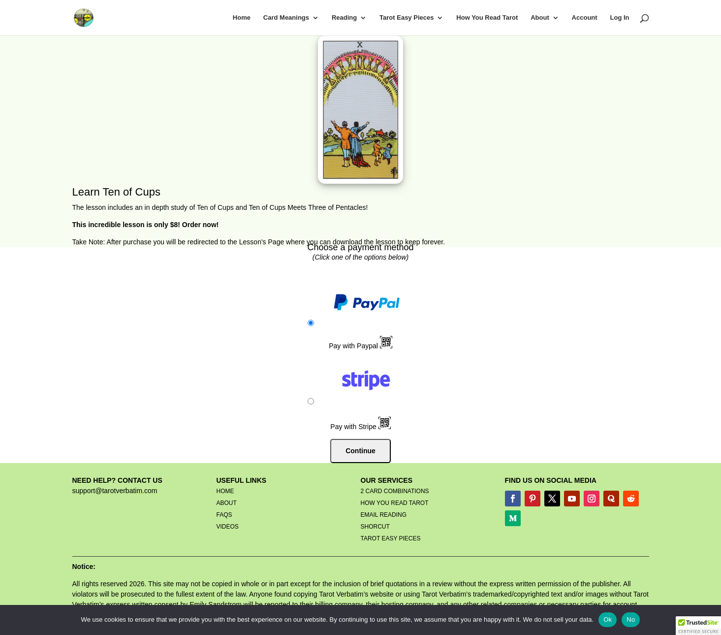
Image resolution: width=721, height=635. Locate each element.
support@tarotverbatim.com (114, 491)
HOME (225, 491)
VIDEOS (228, 526)
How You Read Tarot (487, 17)
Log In (619, 17)
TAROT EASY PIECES (391, 538)
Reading (344, 17)
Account (584, 17)
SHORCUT (375, 526)
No (631, 619)
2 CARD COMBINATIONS (395, 491)
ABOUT (227, 503)
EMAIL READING (384, 514)
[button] (698, 625)
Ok (607, 619)
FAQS (224, 514)
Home (242, 17)
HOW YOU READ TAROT (395, 503)
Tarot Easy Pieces (406, 17)
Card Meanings (286, 17)
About (540, 17)
